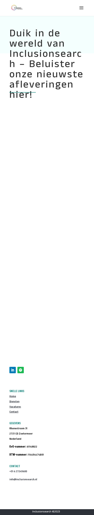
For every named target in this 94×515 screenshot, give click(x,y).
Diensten (14, 401)
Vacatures (15, 407)
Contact (13, 412)
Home (12, 396)
